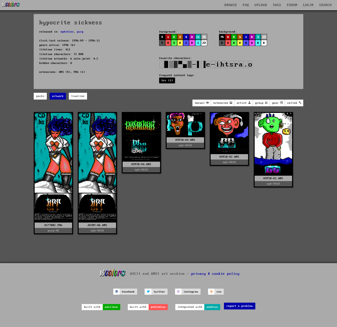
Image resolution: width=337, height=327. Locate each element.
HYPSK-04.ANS (141, 164)
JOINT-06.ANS (97, 225)
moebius (212, 306)
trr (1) (167, 80)
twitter (159, 291)
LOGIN (308, 5)
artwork (58, 96)
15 (204, 37)
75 (222, 37)
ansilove (111, 306)
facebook (128, 291)
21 (198, 37)
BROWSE (230, 5)
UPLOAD (261, 5)
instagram (190, 291)
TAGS (277, 5)
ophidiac (67, 31)
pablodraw (158, 306)
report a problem (240, 306)
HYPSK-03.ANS (185, 139)
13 (264, 37)
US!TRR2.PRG (53, 225)
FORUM (292, 5)
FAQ (246, 5)
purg (80, 31)
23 (204, 43)
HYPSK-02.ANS (229, 156)
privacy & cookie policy (215, 274)
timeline (77, 96)
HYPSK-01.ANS (273, 178)
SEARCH (325, 5)
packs (40, 96)
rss (219, 291)
